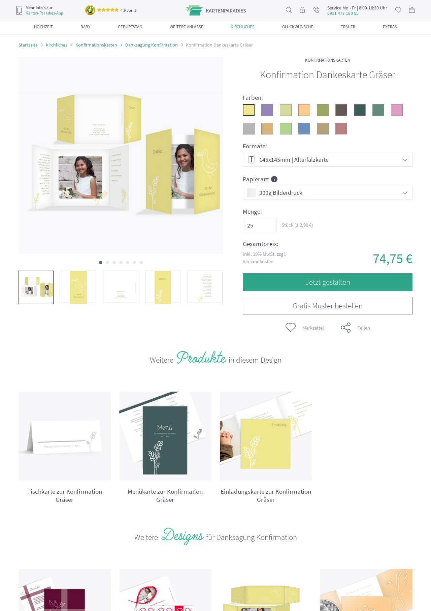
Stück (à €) (297, 225)
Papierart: (260, 178)
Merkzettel (305, 328)
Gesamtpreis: (260, 244)
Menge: (252, 211)
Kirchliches (56, 45)
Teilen (355, 328)
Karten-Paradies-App (44, 13)
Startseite (28, 45)
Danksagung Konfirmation (151, 45)
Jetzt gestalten (327, 282)
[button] (100, 262)
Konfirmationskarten (96, 45)
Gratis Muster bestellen (328, 305)
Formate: (255, 146)
